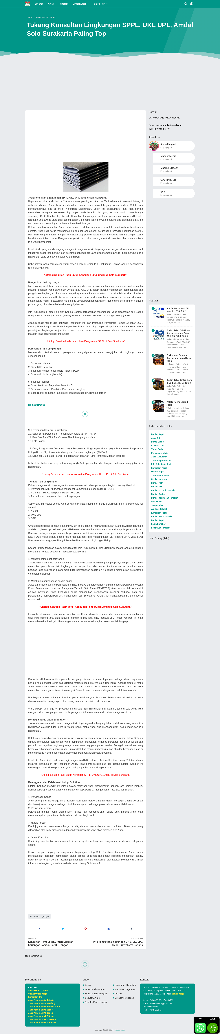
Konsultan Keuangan (95, 989)
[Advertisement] (110, 84)
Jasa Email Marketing (125, 985)
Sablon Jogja (178, 994)
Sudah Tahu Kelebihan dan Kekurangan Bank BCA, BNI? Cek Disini (178, 333)
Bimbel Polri (99, 4)
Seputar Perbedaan (124, 998)
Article (88, 985)
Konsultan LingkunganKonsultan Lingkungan (96, 993)
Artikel (51, 4)
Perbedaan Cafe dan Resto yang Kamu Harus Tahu (179, 358)
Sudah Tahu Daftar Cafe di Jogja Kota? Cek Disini (179, 381)
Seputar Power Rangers (96, 1002)
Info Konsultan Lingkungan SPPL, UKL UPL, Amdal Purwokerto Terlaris (118, 943)
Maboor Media (120, 1030)
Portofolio (63, 4)
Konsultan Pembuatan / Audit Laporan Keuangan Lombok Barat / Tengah (50, 943)
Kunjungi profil (166, 147)
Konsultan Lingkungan (40, 916)
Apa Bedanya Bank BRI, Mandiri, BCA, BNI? (178, 310)
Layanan (39, 4)
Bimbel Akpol (79, 4)
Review (118, 993)
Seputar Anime (92, 998)
